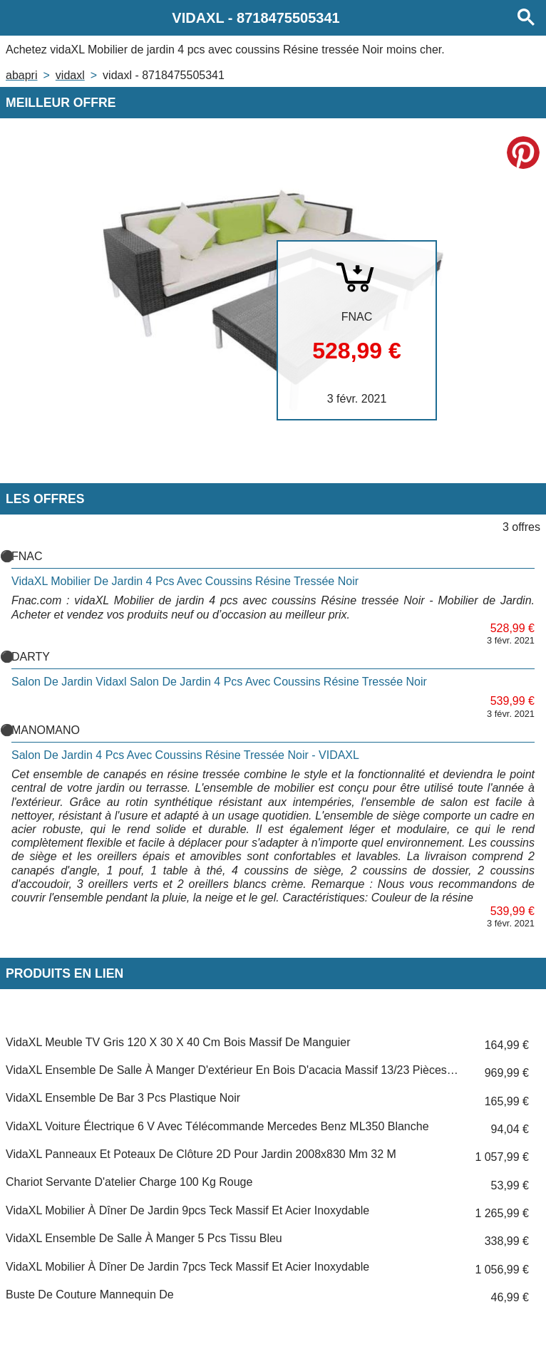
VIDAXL (70, 75)
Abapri (21, 75)
